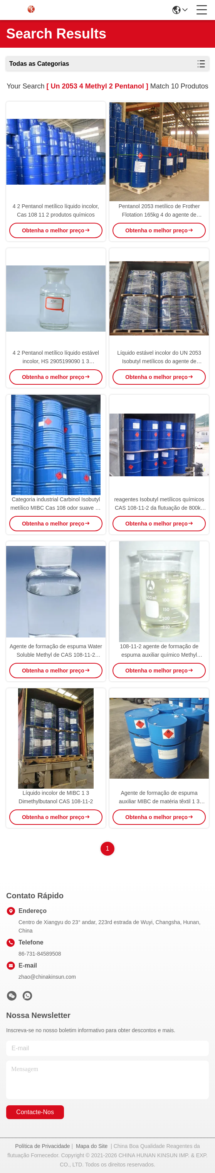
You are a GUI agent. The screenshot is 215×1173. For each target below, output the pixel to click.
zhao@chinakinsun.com (47, 977)
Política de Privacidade (42, 1146)
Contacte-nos (35, 1112)
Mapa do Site (92, 1146)
